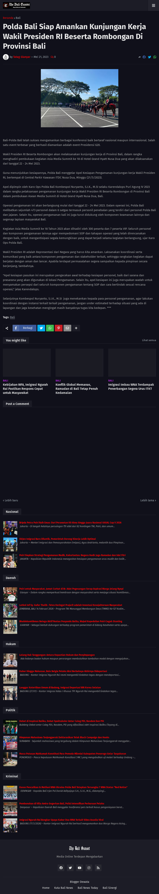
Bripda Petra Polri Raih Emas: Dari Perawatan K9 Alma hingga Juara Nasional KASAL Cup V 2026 (70, 522)
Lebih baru (11, 500)
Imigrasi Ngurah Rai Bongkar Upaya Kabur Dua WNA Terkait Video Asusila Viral (61, 820)
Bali (18, 18)
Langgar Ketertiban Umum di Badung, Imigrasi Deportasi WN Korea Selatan (60, 687)
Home (46, 888)
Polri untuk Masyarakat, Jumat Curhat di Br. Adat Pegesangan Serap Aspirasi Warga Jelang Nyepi (71, 588)
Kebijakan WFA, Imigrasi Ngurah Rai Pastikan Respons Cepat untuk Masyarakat (25, 389)
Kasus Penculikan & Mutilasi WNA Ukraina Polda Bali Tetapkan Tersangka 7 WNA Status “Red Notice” (73, 787)
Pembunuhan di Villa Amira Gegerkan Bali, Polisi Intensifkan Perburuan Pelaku (61, 803)
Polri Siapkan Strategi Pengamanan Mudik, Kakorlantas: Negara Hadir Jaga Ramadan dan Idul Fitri (72, 555)
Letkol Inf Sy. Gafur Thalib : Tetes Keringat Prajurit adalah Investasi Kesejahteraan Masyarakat (70, 605)
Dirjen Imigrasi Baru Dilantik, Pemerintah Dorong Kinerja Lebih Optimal (57, 539)
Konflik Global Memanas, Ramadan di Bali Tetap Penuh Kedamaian (77, 389)
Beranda (8, 18)
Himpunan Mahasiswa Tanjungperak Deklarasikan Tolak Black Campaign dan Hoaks (64, 737)
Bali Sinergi (110, 888)
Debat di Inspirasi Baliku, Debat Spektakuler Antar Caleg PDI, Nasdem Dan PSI (61, 721)
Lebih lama (147, 500)
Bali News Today (88, 888)
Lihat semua (149, 340)
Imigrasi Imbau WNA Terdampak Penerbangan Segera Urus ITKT (131, 387)
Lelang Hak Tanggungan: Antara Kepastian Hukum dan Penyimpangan (57, 655)
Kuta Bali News (63, 888)
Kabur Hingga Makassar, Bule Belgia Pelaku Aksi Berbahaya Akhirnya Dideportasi (63, 671)
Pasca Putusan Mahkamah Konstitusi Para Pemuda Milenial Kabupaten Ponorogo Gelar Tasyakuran (72, 753)
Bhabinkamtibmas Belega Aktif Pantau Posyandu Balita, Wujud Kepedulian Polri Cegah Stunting (70, 621)
